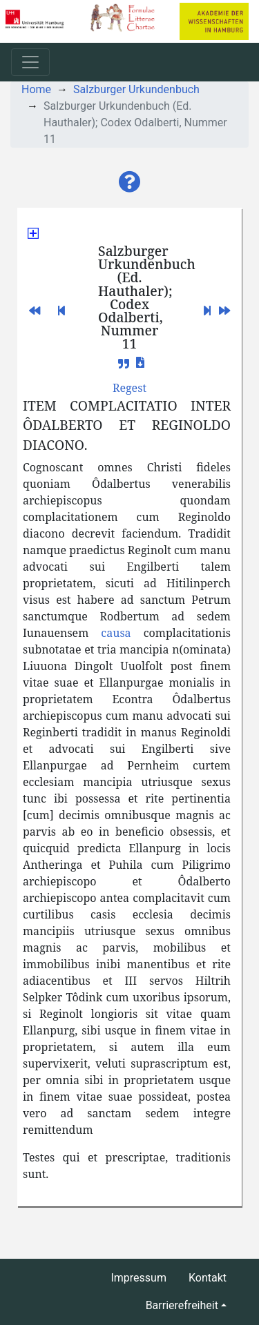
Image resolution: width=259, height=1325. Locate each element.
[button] (130, 182)
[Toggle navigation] (30, 62)
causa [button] (116, 632)
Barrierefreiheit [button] (182, 1305)
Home (36, 89)
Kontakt (208, 1277)
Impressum (138, 1277)
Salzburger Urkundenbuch (136, 89)
